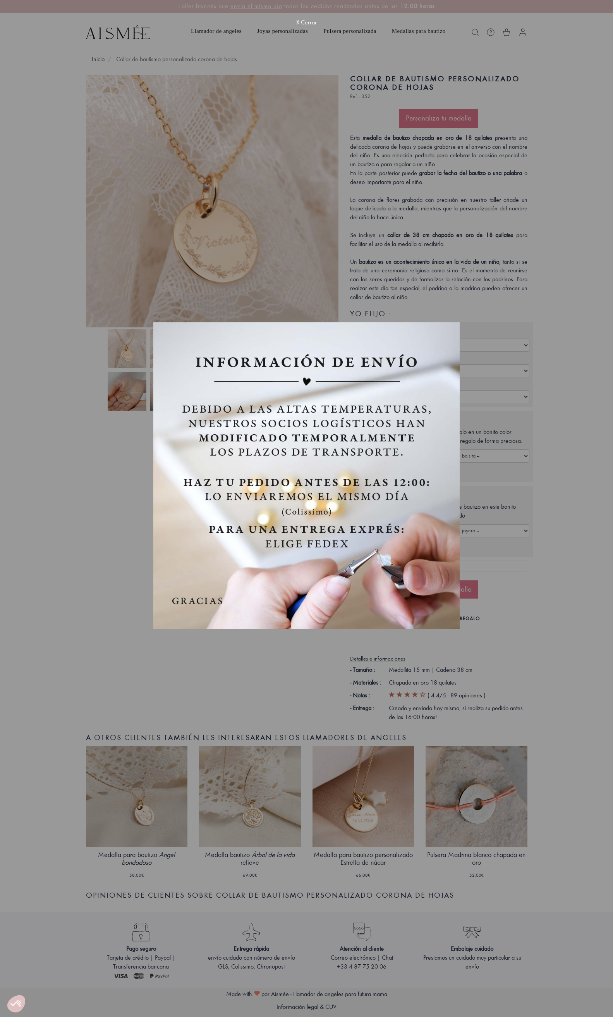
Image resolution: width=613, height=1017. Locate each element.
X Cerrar (306, 22)
